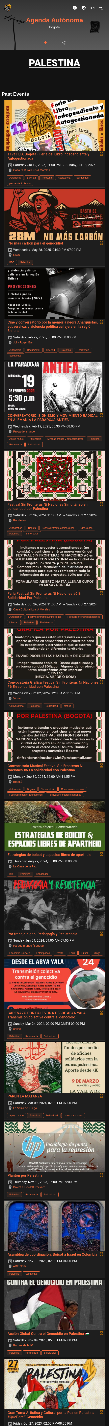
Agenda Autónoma (54, 20)
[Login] (101, 7)
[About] (74, 7)
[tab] (45, 42)
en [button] (92, 7)
